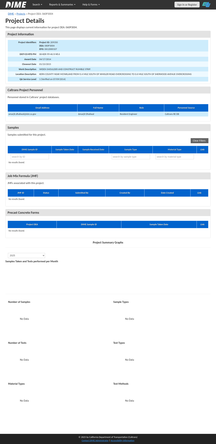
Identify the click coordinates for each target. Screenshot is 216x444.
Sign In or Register (187, 4)
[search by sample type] (131, 156)
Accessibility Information (122, 440)
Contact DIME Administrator (95, 440)
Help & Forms (91, 4)
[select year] (26, 255)
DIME (11, 13)
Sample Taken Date (65, 149)
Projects (21, 13)
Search (37, 4)
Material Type (174, 149)
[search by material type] (175, 156)
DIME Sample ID (29, 149)
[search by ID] (30, 156)
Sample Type (131, 149)
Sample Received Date (93, 149)
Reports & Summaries (62, 4)
